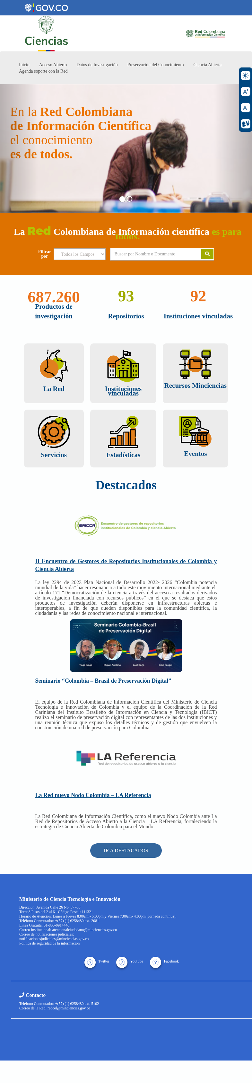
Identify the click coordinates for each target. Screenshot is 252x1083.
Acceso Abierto (53, 64)
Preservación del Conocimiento (155, 64)
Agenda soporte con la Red (43, 71)
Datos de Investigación (96, 64)
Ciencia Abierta (207, 64)
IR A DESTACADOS (126, 850)
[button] (19, 148)
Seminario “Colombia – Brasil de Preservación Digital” (103, 681)
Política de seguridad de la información (49, 943)
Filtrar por (44, 254)
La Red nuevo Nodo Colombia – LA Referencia (93, 795)
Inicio (24, 64)
